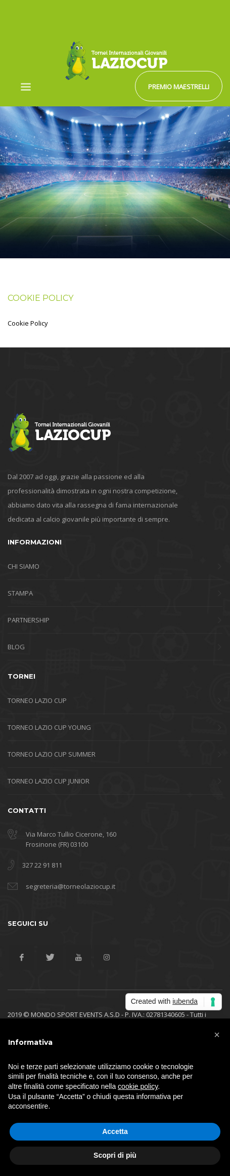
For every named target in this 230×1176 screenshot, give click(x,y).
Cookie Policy (28, 323)
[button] (217, 1035)
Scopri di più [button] (115, 1155)
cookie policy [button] (138, 1086)
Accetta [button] (115, 1131)
